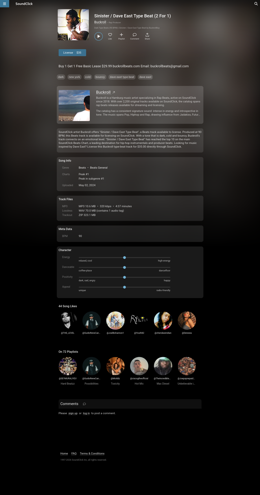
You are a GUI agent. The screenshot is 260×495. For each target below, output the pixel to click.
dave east (145, 77)
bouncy (100, 77)
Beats (82, 167)
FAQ (74, 453)
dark (61, 77)
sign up (73, 413)
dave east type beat (122, 77)
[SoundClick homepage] (24, 3)
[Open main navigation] (4, 3)
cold (88, 77)
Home (64, 453)
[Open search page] (256, 3)
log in (86, 413)
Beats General (98, 167)
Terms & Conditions (92, 453)
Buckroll (100, 22)
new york (74, 77)
